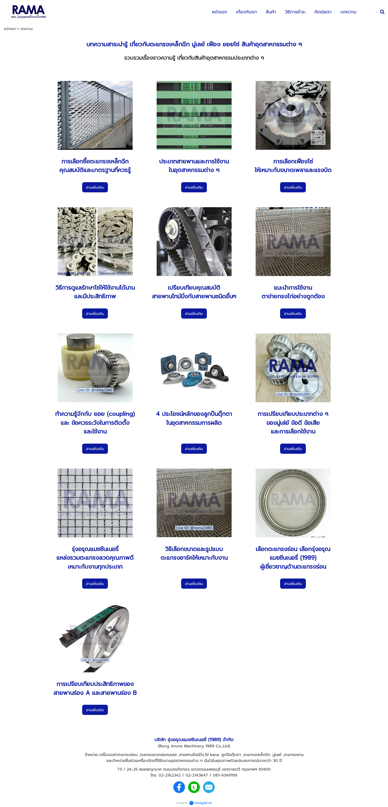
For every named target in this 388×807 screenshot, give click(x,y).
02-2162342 (170, 775)
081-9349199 (225, 775)
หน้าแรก (10, 28)
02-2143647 (197, 775)
